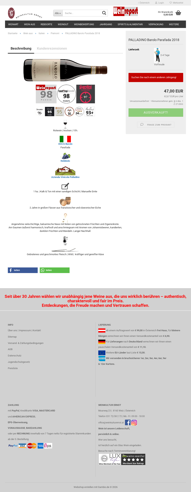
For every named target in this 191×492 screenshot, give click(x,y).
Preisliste (13, 368)
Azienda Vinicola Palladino (65, 177)
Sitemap (12, 336)
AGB (10, 349)
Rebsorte (46, 24)
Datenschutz (14, 355)
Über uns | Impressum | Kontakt (24, 330)
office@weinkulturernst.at (111, 422)
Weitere (174, 24)
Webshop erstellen (83, 487)
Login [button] (159, 2)
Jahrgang (106, 24)
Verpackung (155, 24)
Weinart (13, 24)
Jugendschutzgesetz (19, 362)
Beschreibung (21, 48)
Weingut (63, 24)
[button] (143, 3)
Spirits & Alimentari (130, 24)
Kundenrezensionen (52, 48)
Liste (133, 352)
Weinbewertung (84, 24)
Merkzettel (176, 2)
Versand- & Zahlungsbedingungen (25, 343)
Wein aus (29, 24)
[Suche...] (57, 13)
